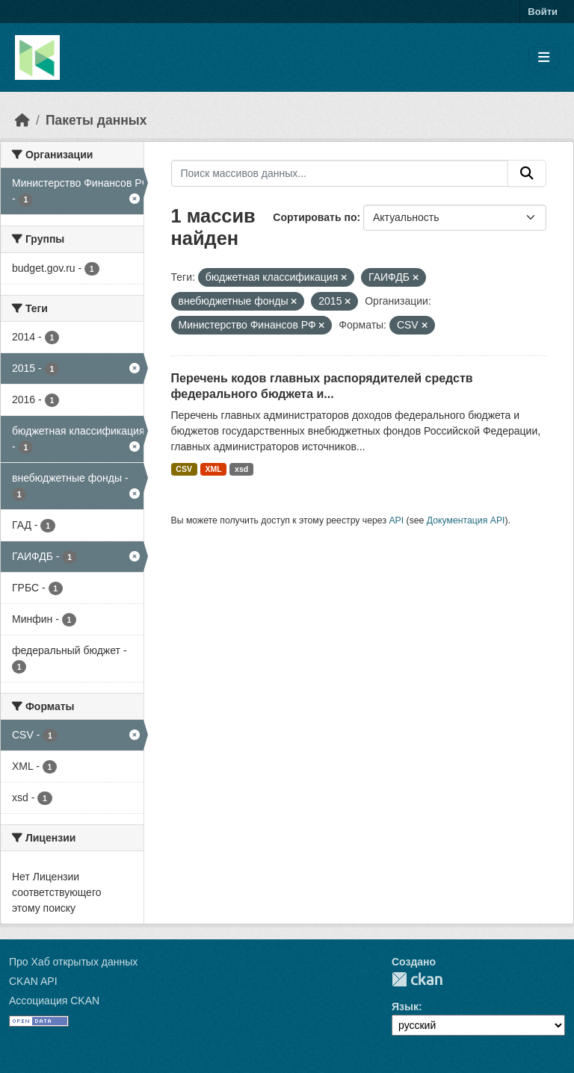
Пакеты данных (96, 120)
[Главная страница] (22, 120)
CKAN (417, 979)
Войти (543, 11)
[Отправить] (526, 173)
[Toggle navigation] (543, 58)
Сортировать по (315, 217)
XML (213, 468)
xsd (241, 468)
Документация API (466, 520)
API (396, 520)
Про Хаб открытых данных (73, 962)
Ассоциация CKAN (54, 1001)
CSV (184, 468)
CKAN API (33, 981)
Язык (405, 1007)
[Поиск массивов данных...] (340, 173)
